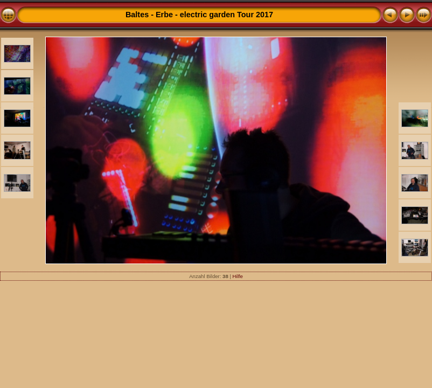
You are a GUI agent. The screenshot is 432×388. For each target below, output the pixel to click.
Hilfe (238, 276)
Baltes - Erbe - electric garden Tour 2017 (199, 14)
